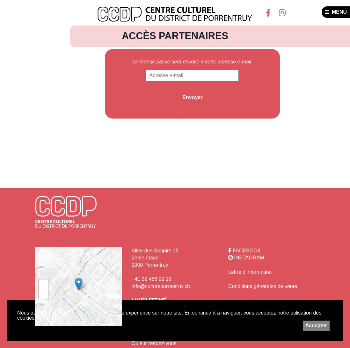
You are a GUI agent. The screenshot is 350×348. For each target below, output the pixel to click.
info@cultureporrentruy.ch (161, 286)
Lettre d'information (250, 272)
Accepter (316, 325)
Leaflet (115, 296)
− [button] (44, 294)
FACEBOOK (244, 250)
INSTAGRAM (246, 257)
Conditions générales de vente (262, 286)
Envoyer (192, 97)
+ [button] (44, 284)
